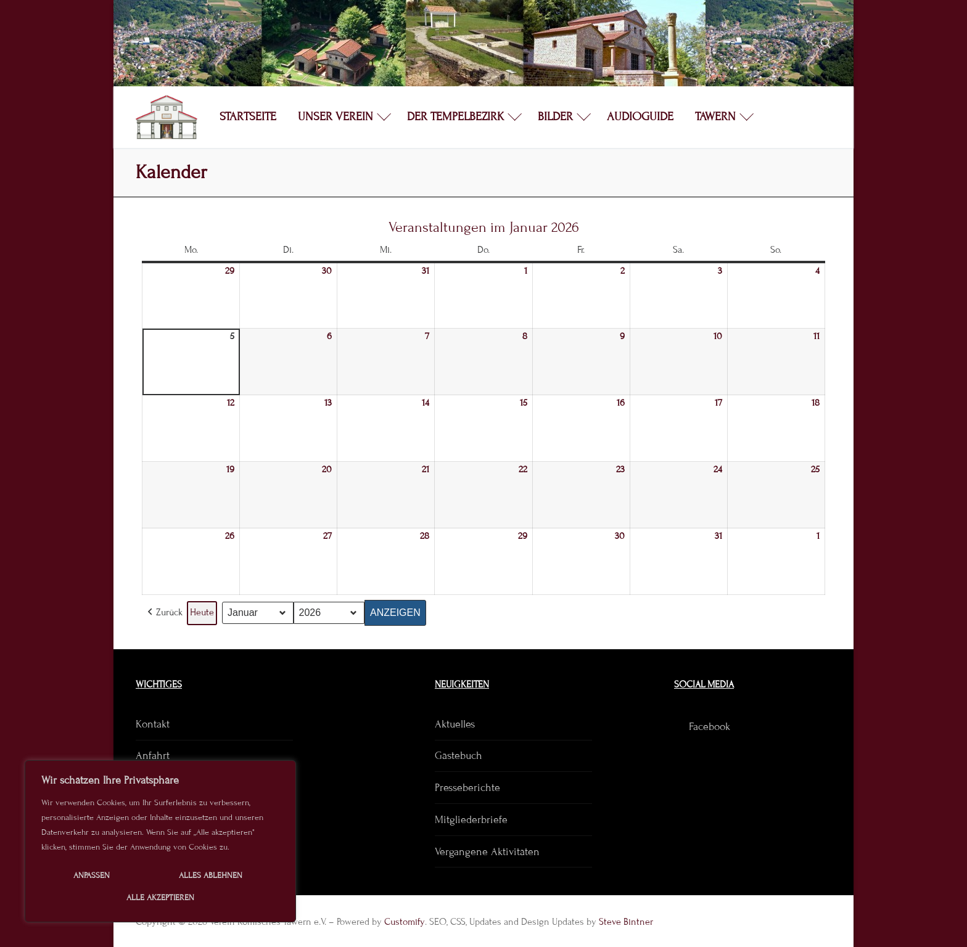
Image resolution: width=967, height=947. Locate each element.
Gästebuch (458, 755)
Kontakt (153, 724)
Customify (404, 921)
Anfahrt (153, 755)
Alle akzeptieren (160, 898)
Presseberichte (467, 787)
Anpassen (91, 875)
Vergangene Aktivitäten (487, 851)
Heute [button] (202, 612)
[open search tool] (825, 43)
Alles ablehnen (210, 875)
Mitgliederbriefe (471, 819)
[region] (160, 841)
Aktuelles (455, 724)
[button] (164, 613)
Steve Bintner (626, 921)
